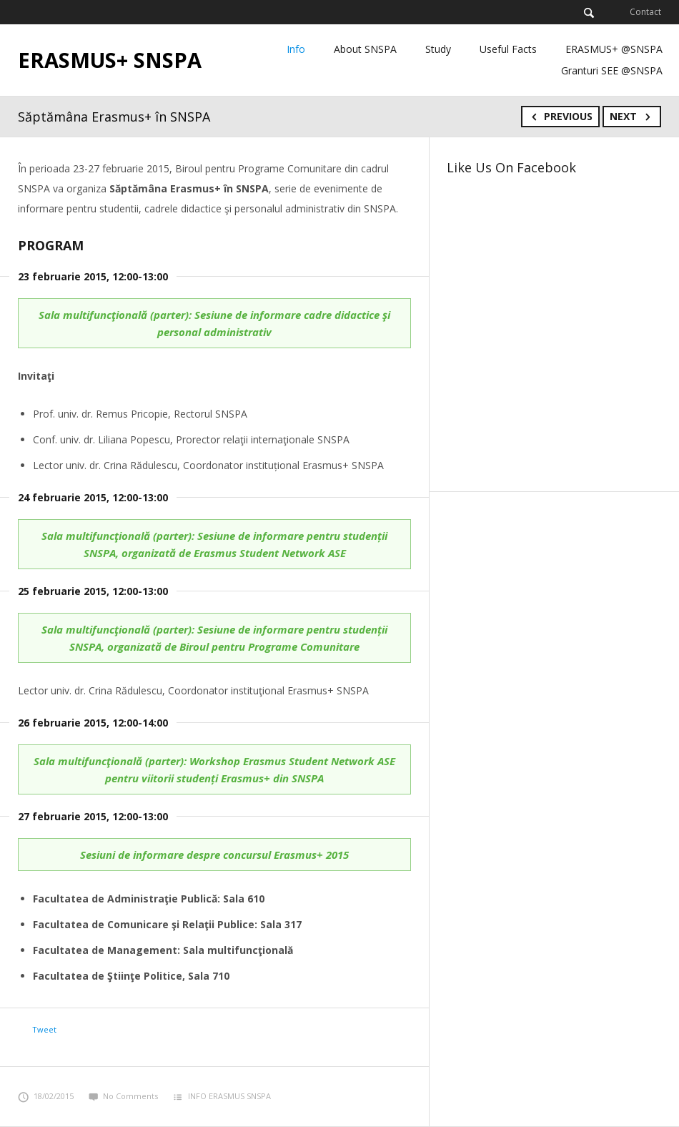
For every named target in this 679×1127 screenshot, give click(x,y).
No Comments (123, 1096)
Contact (645, 12)
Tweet (44, 1029)
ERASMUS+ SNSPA (110, 60)
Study (438, 49)
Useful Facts (508, 49)
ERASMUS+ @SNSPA (614, 49)
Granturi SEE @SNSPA (612, 70)
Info (296, 49)
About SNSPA (365, 49)
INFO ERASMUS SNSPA (229, 1096)
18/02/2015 (46, 1096)
